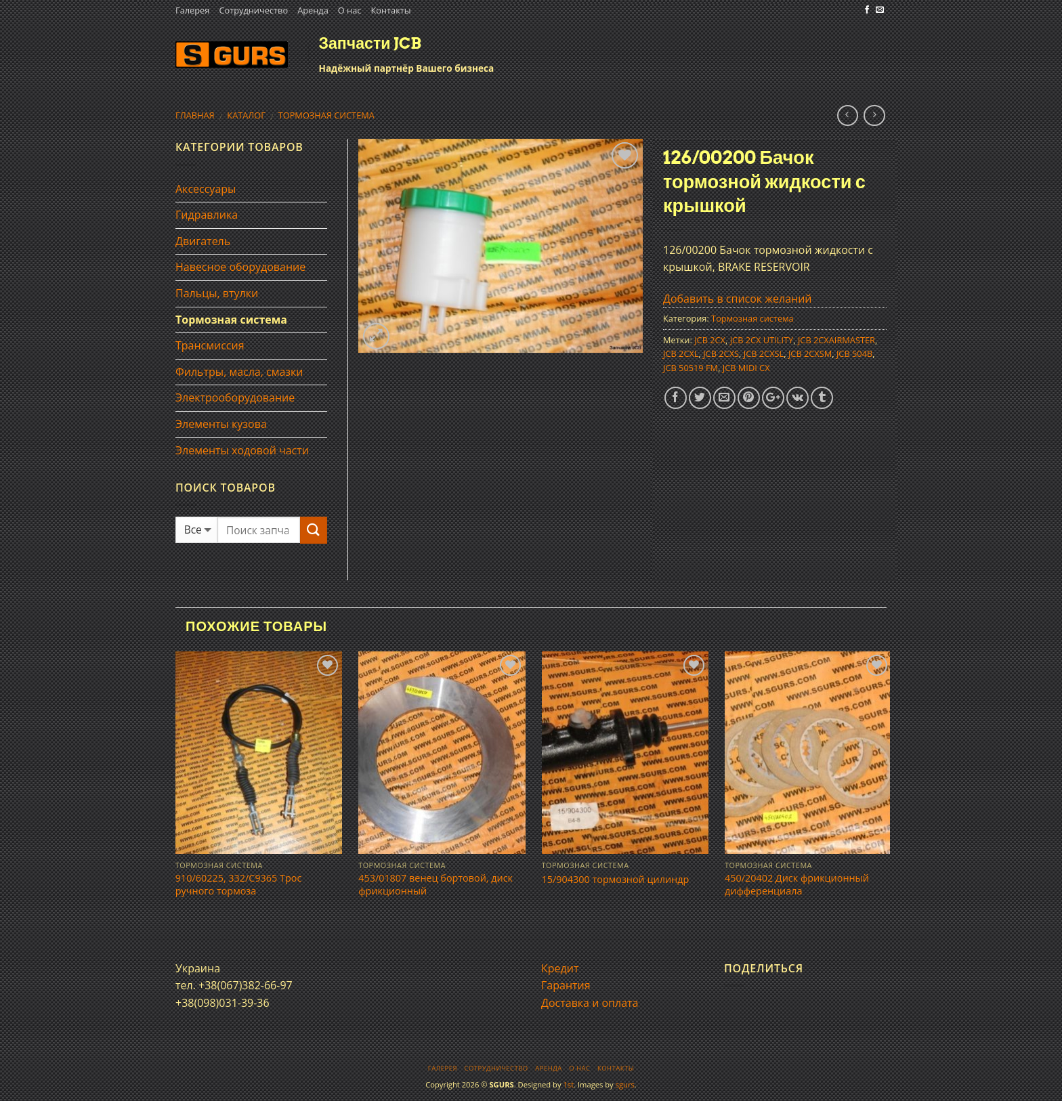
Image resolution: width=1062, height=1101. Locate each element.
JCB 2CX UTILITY (762, 340)
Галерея (192, 10)
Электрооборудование (235, 397)
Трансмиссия (210, 345)
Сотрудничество (253, 10)
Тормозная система (326, 115)
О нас (350, 10)
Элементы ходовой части (242, 450)
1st (568, 1084)
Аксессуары (205, 188)
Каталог (246, 115)
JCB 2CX (709, 340)
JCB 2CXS (721, 353)
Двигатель (202, 241)
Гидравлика (206, 214)
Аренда (312, 10)
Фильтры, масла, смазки (239, 371)
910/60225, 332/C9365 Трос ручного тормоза (238, 884)
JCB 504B (854, 353)
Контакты (390, 10)
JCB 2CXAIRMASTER (836, 340)
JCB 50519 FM (690, 368)
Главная (195, 115)
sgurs (625, 1084)
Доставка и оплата (590, 1002)
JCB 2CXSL (764, 353)
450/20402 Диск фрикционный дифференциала (797, 884)
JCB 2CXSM (810, 353)
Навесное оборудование (240, 266)
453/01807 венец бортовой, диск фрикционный (435, 884)
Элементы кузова (221, 423)
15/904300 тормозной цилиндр (615, 879)
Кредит (559, 968)
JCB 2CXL (681, 353)
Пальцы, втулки (216, 293)
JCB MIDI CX (746, 368)
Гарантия (566, 985)
